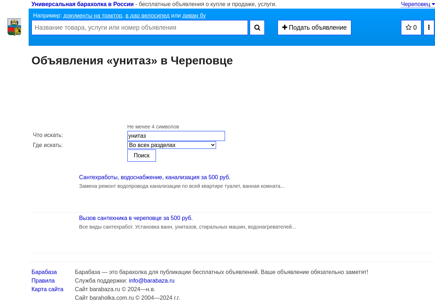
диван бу (194, 16)
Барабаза (44, 272)
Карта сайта (47, 289)
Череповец (418, 4)
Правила (43, 281)
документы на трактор (92, 16)
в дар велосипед (148, 16)
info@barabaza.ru (151, 281)
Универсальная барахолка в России (82, 4)
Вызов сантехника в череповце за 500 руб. (136, 218)
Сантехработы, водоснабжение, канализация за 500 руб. (154, 177)
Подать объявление (314, 27)
